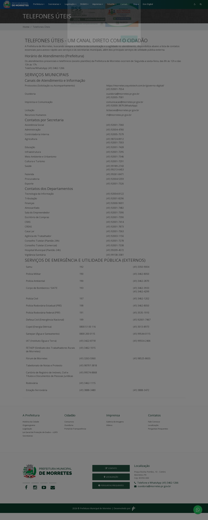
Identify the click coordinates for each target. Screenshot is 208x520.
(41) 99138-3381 (115, 254)
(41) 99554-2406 (141, 340)
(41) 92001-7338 (115, 245)
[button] (200, 4)
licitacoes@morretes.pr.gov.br (122, 110)
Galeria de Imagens (115, 421)
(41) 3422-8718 (87, 340)
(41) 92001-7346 (115, 156)
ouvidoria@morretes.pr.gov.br (122, 93)
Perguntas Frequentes (158, 428)
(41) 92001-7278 (115, 240)
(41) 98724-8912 (115, 139)
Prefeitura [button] (38, 4)
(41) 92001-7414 (115, 222)
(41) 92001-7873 (115, 226)
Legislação (27, 428)
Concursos (69, 421)
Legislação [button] (70, 4)
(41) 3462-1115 (87, 383)
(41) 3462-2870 (141, 281)
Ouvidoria (68, 425)
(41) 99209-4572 (115, 250)
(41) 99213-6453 (115, 169)
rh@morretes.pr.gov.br (119, 115)
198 (81, 305)
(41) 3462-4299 (141, 291)
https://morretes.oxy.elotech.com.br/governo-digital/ (135, 85)
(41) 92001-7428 (115, 147)
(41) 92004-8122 (115, 193)
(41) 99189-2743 (115, 166)
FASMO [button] (84, 4)
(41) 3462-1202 (141, 298)
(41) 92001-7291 (115, 161)
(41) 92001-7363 (115, 231)
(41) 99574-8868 (88, 372)
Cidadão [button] (112, 4)
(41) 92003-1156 (115, 236)
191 (81, 312)
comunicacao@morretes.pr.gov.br (124, 102)
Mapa (136, 4)
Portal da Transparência (75, 428)
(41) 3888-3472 (141, 390)
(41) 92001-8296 (115, 198)
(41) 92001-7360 (115, 125)
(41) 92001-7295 (115, 152)
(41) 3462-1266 (56, 68)
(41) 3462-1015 (87, 347)
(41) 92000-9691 (115, 203)
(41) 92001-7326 (115, 183)
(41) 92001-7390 (115, 212)
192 (81, 266)
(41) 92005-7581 (115, 97)
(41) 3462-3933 (141, 288)
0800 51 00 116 (87, 326)
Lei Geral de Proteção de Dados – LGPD (40, 432)
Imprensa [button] (97, 4)
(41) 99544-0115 (141, 333)
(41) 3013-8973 (141, 326)
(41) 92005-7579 (115, 134)
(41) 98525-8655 (141, 358)
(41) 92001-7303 (115, 142)
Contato (111, 468)
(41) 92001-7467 (141, 319)
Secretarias (28, 435)
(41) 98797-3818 (88, 365)
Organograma (29, 425)
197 (81, 298)
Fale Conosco (154, 421)
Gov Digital (148, 4)
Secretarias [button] (54, 4)
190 (81, 273)
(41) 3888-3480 (87, 390)
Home (26, 26)
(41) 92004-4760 (115, 129)
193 (81, 288)
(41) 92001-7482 (115, 207)
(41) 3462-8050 (141, 273)
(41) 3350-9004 (141, 266)
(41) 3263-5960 (87, 358)
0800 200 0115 (87, 333)
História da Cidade (31, 421)
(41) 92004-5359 (115, 179)
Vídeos (109, 425)
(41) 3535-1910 (141, 312)
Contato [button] (124, 4)
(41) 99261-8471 (115, 174)
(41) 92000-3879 (115, 105)
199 (81, 319)
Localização (153, 425)
